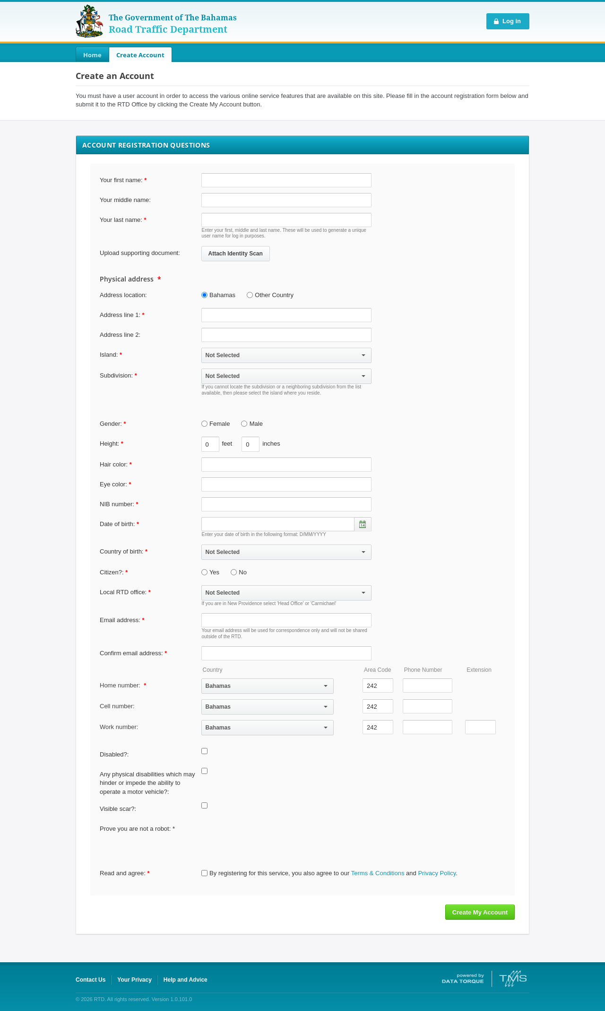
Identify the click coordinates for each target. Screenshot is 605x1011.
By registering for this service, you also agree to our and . (329, 873)
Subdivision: (116, 375)
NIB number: (119, 504)
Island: (109, 354)
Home (92, 55)
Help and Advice (185, 979)
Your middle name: (125, 199)
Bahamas (218, 295)
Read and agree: (125, 873)
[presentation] (273, 840)
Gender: (113, 423)
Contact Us (90, 979)
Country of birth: (123, 551)
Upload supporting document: (140, 252)
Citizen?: (114, 572)
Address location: (123, 295)
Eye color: (115, 484)
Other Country (270, 295)
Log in (511, 21)
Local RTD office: (125, 592)
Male (252, 423)
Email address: (122, 620)
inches (271, 443)
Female (215, 423)
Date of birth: (119, 523)
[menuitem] (92, 55)
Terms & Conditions (378, 873)
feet (227, 443)
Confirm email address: (133, 653)
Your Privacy (134, 979)
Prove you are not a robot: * (137, 828)
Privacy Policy (437, 873)
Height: (109, 443)
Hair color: (116, 464)
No (239, 572)
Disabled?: (114, 754)
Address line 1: (120, 314)
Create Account (140, 55)
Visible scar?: (118, 808)
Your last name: (123, 219)
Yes (210, 572)
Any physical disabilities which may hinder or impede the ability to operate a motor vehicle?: (147, 783)
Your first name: (123, 180)
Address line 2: (120, 334)
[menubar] (124, 55)
